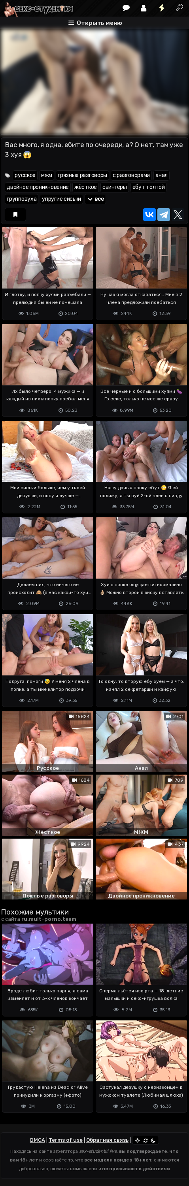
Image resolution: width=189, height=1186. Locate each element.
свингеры (114, 187)
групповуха (21, 199)
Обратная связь (107, 1140)
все (95, 199)
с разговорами (131, 175)
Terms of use (66, 1140)
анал (161, 175)
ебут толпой (148, 187)
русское (25, 175)
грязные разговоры (82, 175)
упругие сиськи (61, 199)
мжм (46, 175)
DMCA (37, 1140)
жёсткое (85, 187)
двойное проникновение (38, 187)
